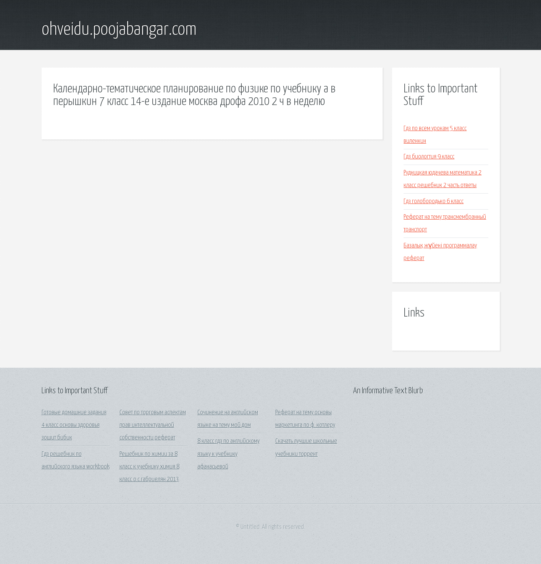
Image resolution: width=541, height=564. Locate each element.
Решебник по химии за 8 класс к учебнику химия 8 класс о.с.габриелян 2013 (149, 467)
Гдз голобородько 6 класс (433, 201)
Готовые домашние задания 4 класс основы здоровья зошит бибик (74, 425)
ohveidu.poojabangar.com (119, 30)
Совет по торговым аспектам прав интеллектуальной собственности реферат (153, 425)
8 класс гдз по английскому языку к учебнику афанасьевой (228, 454)
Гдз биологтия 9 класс (429, 157)
